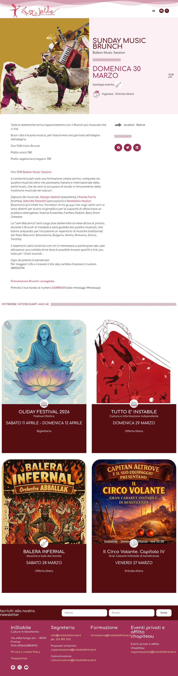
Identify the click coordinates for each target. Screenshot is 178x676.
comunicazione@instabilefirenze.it (73, 660)
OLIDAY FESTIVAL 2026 (44, 412)
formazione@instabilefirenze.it (111, 635)
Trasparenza (19, 658)
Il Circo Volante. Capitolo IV (134, 551)
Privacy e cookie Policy (25, 652)
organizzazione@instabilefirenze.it (73, 649)
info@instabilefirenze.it (66, 635)
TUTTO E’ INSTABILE (134, 412)
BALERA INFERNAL (44, 551)
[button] (154, 11)
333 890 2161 (63, 639)
